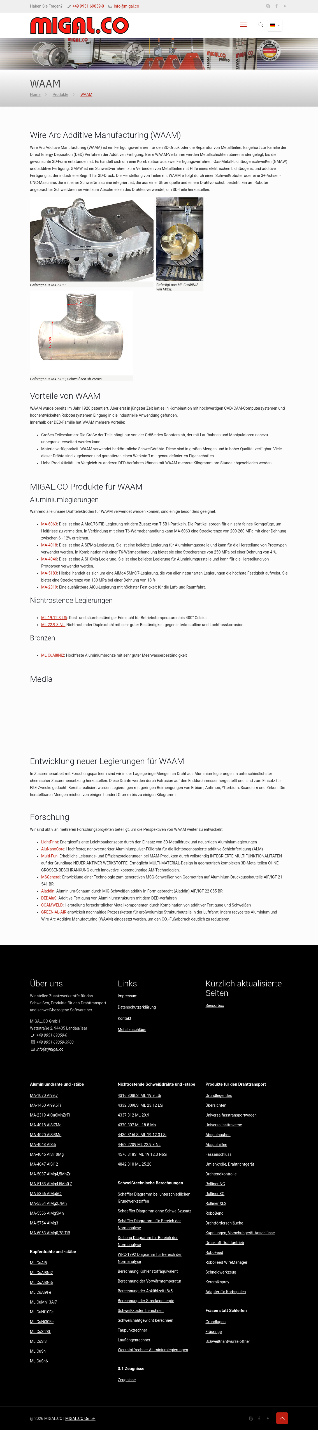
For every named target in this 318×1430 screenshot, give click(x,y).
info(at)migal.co (49, 1049)
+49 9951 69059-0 (88, 6)
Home (35, 94)
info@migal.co (126, 6)
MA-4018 (49, 545)
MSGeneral (50, 877)
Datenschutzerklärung (137, 1007)
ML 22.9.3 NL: (53, 624)
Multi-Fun (49, 856)
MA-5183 (49, 573)
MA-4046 (49, 559)
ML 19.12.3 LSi (54, 617)
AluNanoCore (52, 849)
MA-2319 (49, 587)
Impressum (127, 996)
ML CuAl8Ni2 (52, 655)
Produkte (60, 94)
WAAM (86, 94)
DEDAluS (49, 898)
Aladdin (47, 891)
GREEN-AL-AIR (53, 912)
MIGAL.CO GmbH (80, 1418)
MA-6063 (49, 524)
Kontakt (124, 1018)
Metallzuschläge (132, 1029)
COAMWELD (52, 905)
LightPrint (49, 842)
